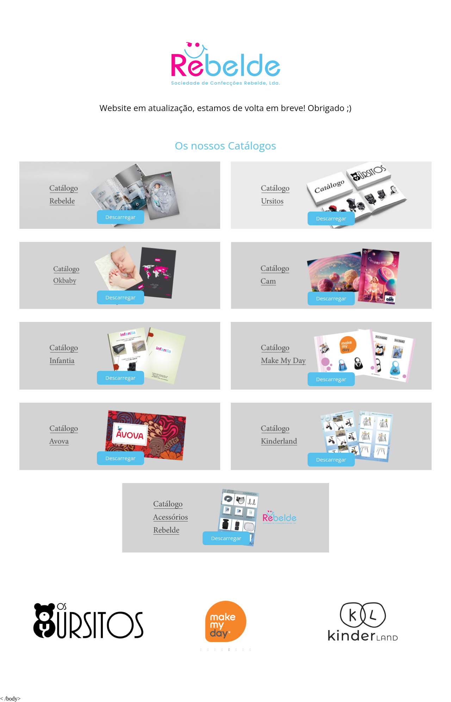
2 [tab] (207, 649)
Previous (28, 621)
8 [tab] (250, 649)
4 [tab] (222, 649)
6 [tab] (236, 649)
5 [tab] (229, 649)
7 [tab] (243, 649)
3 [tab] (214, 649)
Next (422, 621)
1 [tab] (200, 649)
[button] (120, 217)
